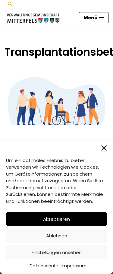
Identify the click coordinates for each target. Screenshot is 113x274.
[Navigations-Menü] (93, 17)
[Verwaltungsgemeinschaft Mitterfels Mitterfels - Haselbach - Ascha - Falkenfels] (35, 17)
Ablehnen (56, 236)
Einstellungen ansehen (57, 252)
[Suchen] (10, 3)
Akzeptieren (56, 219)
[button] (104, 148)
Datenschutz (44, 265)
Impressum (73, 265)
